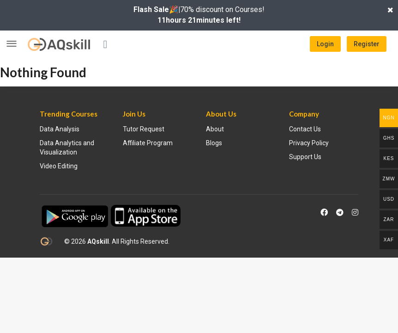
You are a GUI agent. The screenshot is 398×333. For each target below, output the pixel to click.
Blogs (214, 143)
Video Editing (59, 166)
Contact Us (305, 129)
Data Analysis (59, 129)
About (215, 129)
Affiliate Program (148, 143)
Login (325, 44)
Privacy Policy (309, 143)
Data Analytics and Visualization (67, 147)
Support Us (305, 156)
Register (367, 44)
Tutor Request (143, 129)
